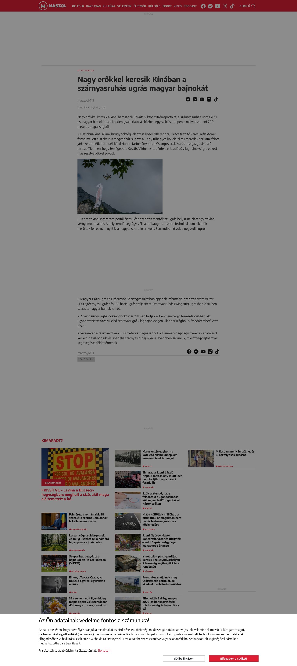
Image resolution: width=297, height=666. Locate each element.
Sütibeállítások (183, 658)
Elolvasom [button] (104, 650)
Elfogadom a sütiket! (233, 658)
